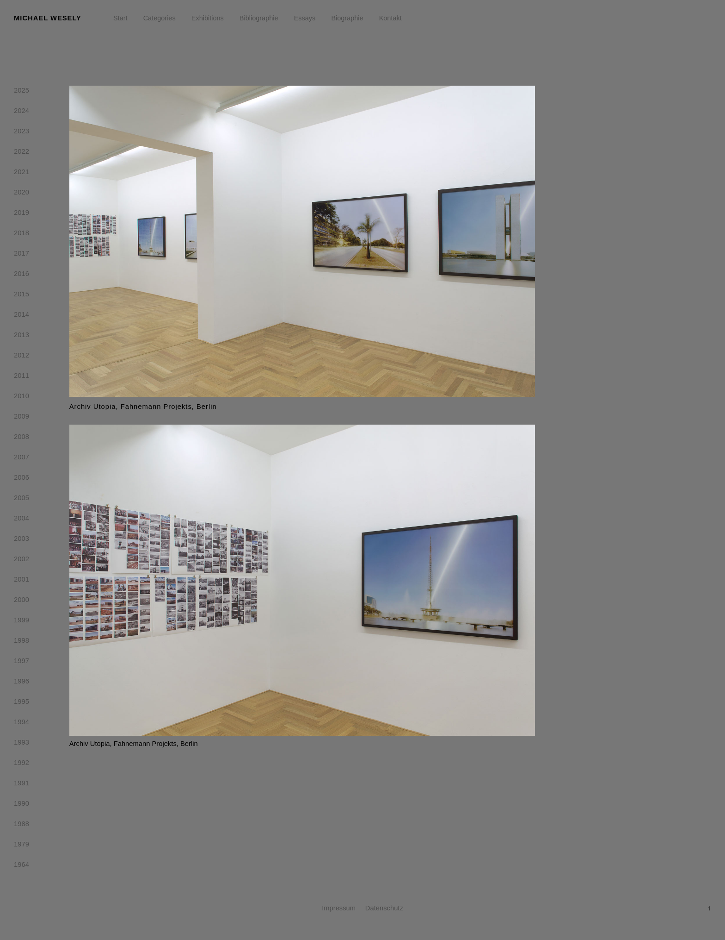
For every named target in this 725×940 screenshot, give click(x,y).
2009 (21, 418)
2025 (21, 92)
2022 (21, 153)
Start (120, 18)
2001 (21, 581)
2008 (21, 438)
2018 (21, 235)
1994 (21, 724)
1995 (21, 703)
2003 (21, 540)
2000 (21, 601)
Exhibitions (207, 18)
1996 (21, 683)
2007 (21, 459)
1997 (21, 662)
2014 (21, 316)
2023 (21, 133)
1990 (21, 805)
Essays (305, 18)
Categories (159, 18)
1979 (21, 846)
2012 (21, 357)
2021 (21, 173)
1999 (21, 622)
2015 (21, 296)
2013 (21, 336)
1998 (21, 642)
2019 (21, 214)
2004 (21, 520)
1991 (21, 785)
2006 (21, 479)
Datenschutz (384, 908)
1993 (21, 744)
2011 (21, 377)
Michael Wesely (47, 18)
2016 (21, 275)
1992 (21, 764)
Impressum (339, 908)
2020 (21, 194)
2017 (21, 255)
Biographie (347, 18)
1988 (21, 825)
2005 (21, 499)
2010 (21, 398)
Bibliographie (259, 18)
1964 (21, 866)
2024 (21, 112)
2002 (21, 561)
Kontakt (390, 18)
